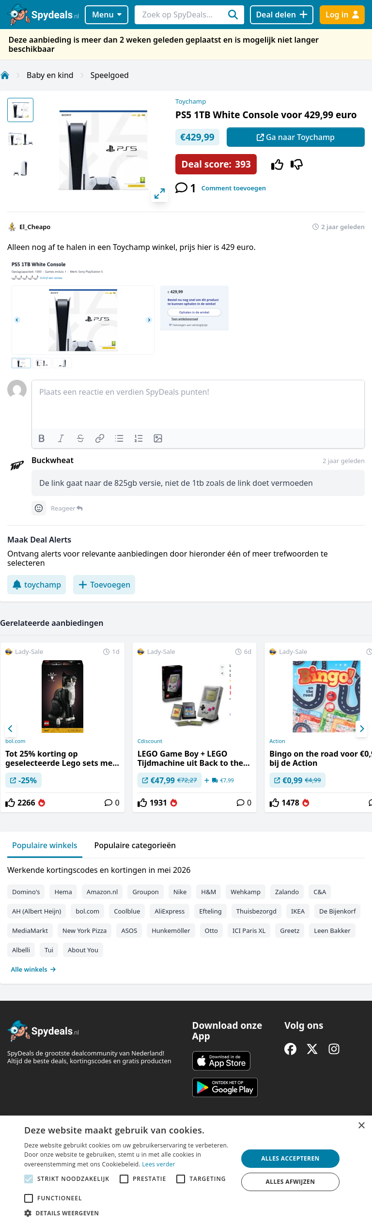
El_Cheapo (34, 227)
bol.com (15, 741)
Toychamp (190, 101)
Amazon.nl (102, 891)
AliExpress (170, 911)
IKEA (298, 911)
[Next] (361, 729)
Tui (49, 950)
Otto (211, 930)
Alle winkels (33, 969)
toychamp (36, 584)
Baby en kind (50, 75)
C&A (319, 891)
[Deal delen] (281, 14)
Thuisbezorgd (256, 911)
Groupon (145, 891)
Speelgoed (110, 75)
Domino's (26, 891)
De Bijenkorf (337, 911)
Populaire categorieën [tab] (135, 845)
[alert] (186, 1170)
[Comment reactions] (38, 508)
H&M (208, 891)
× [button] (361, 1126)
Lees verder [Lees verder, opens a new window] (158, 1164)
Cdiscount (150, 741)
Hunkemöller (171, 930)
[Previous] (10, 729)
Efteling (210, 911)
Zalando (287, 891)
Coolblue (127, 911)
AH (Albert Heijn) (36, 911)
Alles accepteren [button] (290, 1158)
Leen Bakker (332, 930)
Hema (63, 891)
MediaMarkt (30, 930)
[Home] (5, 75)
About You (83, 950)
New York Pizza (84, 930)
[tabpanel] (186, 917)
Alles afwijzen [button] (290, 1182)
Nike (180, 891)
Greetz (289, 930)
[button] (128, 1213)
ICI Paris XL (248, 930)
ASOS (129, 930)
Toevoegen (104, 584)
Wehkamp (246, 891)
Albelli (21, 950)
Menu (107, 14)
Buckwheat (52, 460)
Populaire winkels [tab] (45, 845)
